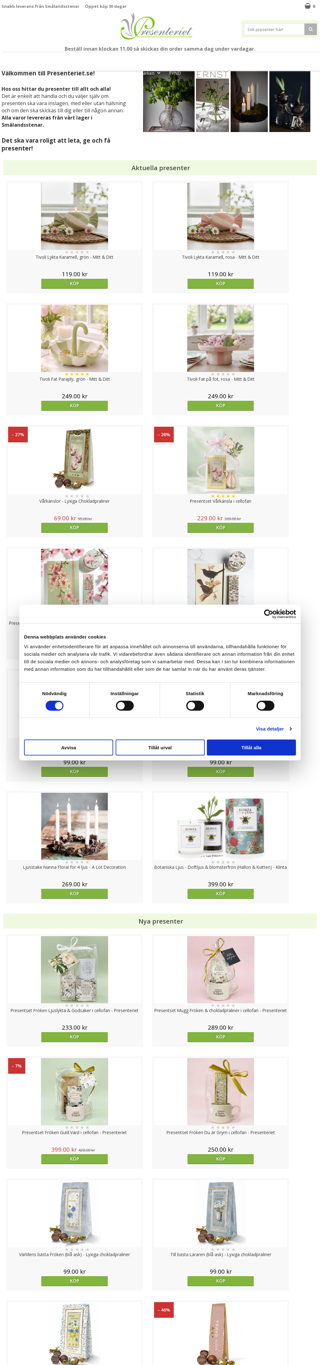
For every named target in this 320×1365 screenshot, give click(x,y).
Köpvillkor (12, 1316)
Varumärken (14, 1307)
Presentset (157, 58)
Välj (199, 1058)
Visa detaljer (270, 728)
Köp (41, 283)
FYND (175, 73)
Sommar (123, 59)
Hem (226, 58)
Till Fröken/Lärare (88, 59)
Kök (250, 58)
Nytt (20, 59)
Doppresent (14, 1354)
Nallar (7, 1344)
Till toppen (160, 1275)
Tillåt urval (160, 747)
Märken (151, 73)
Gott (298, 58)
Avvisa (68, 747)
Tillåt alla (252, 747)
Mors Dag (49, 58)
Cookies (10, 1297)
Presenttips (195, 58)
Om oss (10, 1326)
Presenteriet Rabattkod (26, 1335)
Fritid (274, 58)
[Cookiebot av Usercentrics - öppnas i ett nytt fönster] (268, 614)
